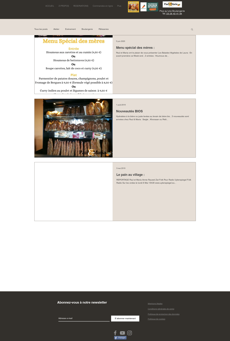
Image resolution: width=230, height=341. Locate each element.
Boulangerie (87, 29)
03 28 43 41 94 (174, 13)
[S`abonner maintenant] (125, 318)
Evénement (70, 29)
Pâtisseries (104, 29)
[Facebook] (115, 333)
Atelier (56, 29)
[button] (192, 29)
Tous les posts (41, 29)
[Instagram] (130, 333)
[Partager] (120, 338)
